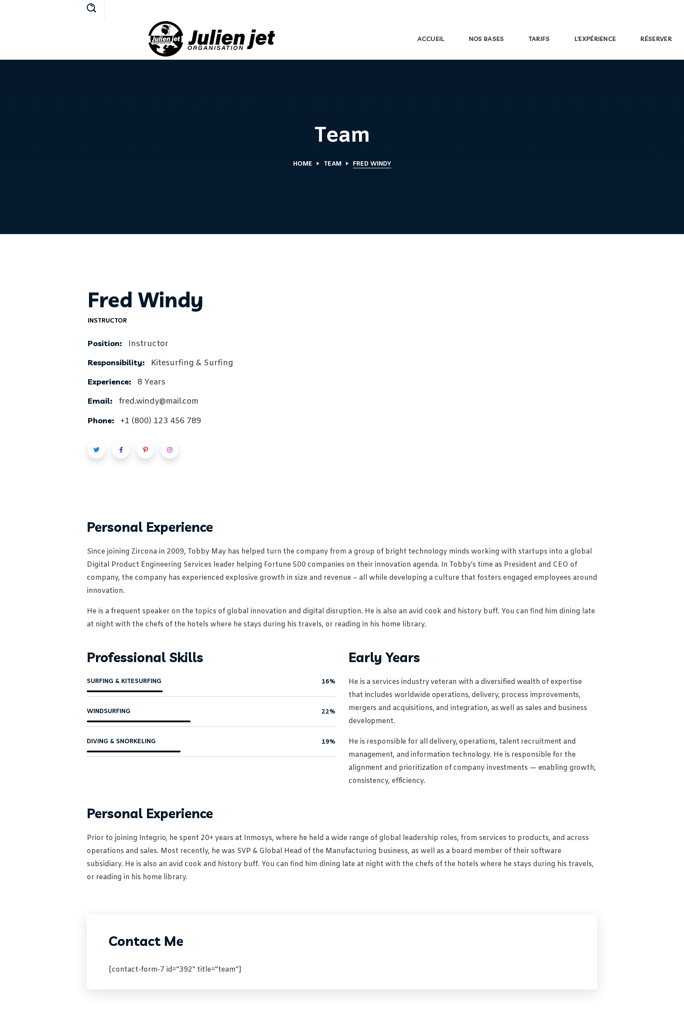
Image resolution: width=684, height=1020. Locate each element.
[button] (91, 8)
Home (302, 164)
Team (333, 164)
